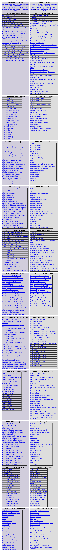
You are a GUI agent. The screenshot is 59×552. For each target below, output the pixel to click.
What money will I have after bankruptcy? (14, 33)
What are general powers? (9, 146)
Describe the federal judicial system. (12, 432)
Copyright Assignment (36, 345)
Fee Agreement (34, 426)
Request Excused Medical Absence (40, 296)
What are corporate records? (10, 170)
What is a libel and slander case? (11, 464)
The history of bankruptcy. (10, 15)
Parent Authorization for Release (39, 280)
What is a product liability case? (11, 460)
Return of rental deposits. (9, 393)
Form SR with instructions (38, 355)
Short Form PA (34, 353)
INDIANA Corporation (12, 142)
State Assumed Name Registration (40, 337)
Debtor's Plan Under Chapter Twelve (41, 75)
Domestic (12, 5)
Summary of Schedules (37, 43)
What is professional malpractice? (12, 452)
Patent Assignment (35, 323)
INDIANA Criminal (12, 187)
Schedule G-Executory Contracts (40, 49)
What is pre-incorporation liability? (12, 156)
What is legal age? (7, 100)
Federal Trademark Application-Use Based (42, 331)
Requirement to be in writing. (10, 381)
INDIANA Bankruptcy (12, 13)
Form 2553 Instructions (37, 170)
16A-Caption (34, 17)
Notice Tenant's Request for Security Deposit (43, 413)
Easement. (5, 517)
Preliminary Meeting (36, 156)
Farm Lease (33, 106)
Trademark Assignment (37, 339)
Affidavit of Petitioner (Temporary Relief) (42, 250)
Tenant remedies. (7, 401)
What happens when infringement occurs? (14, 368)
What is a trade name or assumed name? (13, 338)
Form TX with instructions (38, 347)
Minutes (32, 160)
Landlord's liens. (7, 407)
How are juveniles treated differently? (13, 209)
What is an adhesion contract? (11, 116)
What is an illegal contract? (10, 112)
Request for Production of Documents (41, 256)
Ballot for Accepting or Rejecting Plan (41, 83)
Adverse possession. (8, 515)
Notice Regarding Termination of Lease (41, 385)
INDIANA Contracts (12, 96)
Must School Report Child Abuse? (12, 300)
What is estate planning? (9, 491)
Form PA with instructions (38, 351)
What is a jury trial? (8, 428)
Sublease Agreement (36, 409)
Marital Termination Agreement (39, 262)
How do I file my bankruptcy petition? (13, 25)
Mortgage (33, 519)
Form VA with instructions (38, 357)
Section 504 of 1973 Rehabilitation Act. (13, 292)
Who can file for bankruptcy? (10, 19)
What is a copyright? (8, 350)
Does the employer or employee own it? (13, 328)
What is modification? (8, 126)
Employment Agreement (37, 108)
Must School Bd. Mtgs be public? (12, 298)
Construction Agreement (37, 120)
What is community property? (11, 503)
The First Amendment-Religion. (11, 294)
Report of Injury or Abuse (37, 290)
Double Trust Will (35, 505)
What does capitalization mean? (11, 158)
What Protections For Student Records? (13, 310)
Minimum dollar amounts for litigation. (13, 442)
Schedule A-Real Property (38, 41)
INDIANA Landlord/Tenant (12, 371)
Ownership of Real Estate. (9, 543)
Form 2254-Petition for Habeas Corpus (41, 213)
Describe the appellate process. (11, 225)
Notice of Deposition (36, 450)
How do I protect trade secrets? (11, 360)
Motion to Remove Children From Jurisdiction (43, 268)
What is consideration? (8, 106)
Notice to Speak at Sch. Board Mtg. (40, 306)
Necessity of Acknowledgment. (11, 513)
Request (32, 195)
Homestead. (5, 525)
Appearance (33, 191)
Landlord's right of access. (9, 373)
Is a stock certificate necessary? (11, 174)
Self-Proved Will (35, 487)
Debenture (33, 178)
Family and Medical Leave (38, 294)
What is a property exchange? (10, 176)
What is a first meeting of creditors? (12, 50)
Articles (32, 144)
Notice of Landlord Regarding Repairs (41, 399)
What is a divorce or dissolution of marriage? (15, 236)
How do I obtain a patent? (9, 334)
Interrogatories (34, 254)
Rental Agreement (35, 401)
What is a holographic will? (10, 493)
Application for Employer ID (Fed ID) (41, 164)
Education (18, 5)
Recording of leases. (8, 389)
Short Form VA (34, 359)
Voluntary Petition (35, 56)
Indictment (33, 189)
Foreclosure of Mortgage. (9, 537)
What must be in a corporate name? (12, 160)
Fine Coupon (34, 221)
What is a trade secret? (8, 358)
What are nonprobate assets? (10, 499)
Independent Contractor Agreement (40, 128)
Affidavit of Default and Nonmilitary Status (43, 264)
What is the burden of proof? (10, 446)
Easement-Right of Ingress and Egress (41, 523)
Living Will (33, 471)
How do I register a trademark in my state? (14, 348)
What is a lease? (7, 134)
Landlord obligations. (8, 379)
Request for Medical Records (38, 430)
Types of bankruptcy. (8, 21)
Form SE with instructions (38, 361)
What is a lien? (6, 130)
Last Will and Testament (37, 499)
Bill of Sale (33, 112)
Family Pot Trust (35, 473)
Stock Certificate (35, 172)
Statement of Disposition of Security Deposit (43, 407)
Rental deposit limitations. (9, 395)
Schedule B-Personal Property (39, 70)
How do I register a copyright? (11, 356)
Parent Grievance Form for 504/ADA (41, 288)
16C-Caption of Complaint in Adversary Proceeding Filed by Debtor (42, 22)
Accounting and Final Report (38, 491)
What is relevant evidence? (10, 450)
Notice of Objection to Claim (38, 93)
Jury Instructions (35, 456)
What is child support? (8, 256)
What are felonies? (7, 199)
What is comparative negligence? (11, 444)
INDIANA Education (12, 273)
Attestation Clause (35, 485)
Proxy (32, 162)
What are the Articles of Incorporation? (13, 164)
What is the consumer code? (10, 122)
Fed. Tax (51, 9)
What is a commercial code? (10, 120)
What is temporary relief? (9, 254)
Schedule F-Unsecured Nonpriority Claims (42, 31)
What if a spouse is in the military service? (14, 248)
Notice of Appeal (35, 87)
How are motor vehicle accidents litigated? (14, 436)
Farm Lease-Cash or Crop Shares (40, 515)
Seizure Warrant (35, 201)
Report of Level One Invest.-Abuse (40, 292)
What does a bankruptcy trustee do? (12, 48)
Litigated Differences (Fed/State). (12, 430)
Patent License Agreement (38, 325)
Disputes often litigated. (9, 426)
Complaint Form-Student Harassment (41, 284)
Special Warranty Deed (37, 535)
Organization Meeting (36, 158)
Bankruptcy (5, 4)
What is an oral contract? (9, 102)
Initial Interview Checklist (38, 424)
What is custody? (7, 260)
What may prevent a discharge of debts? (13, 58)
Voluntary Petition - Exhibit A (39, 58)
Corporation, (19, 4)
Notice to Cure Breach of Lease (39, 391)
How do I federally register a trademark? (14, 346)
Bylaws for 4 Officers (36, 148)
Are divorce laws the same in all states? (13, 240)
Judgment (33, 217)
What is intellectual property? (10, 319)
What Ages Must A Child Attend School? (14, 308)
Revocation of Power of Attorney (40, 545)
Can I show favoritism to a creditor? (12, 35)
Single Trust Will (35, 503)
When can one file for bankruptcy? (12, 23)
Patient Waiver (34, 428)
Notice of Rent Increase (37, 405)
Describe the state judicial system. (12, 440)
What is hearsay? (7, 448)
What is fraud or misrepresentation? (12, 456)
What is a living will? (8, 505)
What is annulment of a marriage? (12, 232)
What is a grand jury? (8, 195)
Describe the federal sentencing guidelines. (14, 215)
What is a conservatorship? (10, 477)
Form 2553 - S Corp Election (39, 168)
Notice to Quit (34, 393)
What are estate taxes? (8, 487)
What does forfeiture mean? (10, 221)
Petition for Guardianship (37, 489)
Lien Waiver (34, 124)
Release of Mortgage (36, 525)
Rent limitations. (7, 397)
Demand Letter (34, 434)
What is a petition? (7, 250)
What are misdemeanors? (9, 201)
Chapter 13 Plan (35, 29)
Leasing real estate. (7, 531)
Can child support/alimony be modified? (14, 270)
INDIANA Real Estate (12, 508)
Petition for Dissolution (37, 234)
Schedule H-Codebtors (37, 51)
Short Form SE (34, 363)
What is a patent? (7, 330)
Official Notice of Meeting (38, 154)
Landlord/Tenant (22, 7)
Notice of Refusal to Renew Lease (40, 395)
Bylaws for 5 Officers (36, 150)
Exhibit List (33, 462)
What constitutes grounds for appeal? (13, 223)
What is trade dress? (8, 340)
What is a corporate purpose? (10, 162)
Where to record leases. (9, 391)
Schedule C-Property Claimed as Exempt (42, 39)
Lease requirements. (8, 387)
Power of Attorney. (7, 539)
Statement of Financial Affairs (39, 15)
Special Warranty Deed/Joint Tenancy (41, 539)
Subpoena (33, 452)
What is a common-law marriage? (12, 234)
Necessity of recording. (9, 549)
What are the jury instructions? (11, 438)
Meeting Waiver (35, 152)
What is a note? (6, 138)
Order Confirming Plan (37, 85)
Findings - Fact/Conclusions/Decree (40, 266)
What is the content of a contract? (12, 104)
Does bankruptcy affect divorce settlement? (14, 41)
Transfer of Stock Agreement (38, 130)
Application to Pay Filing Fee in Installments (43, 45)
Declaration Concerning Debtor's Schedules (43, 35)
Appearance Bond (35, 225)
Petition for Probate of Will (38, 493)
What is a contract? (7, 98)
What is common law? (8, 434)
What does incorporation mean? (11, 150)
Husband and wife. (7, 527)
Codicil (32, 479)
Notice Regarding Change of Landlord (41, 377)
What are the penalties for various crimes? (14, 207)
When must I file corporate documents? (13, 168)
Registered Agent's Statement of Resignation (43, 166)
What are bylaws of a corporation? (12, 166)
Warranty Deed (34, 533)
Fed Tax (22, 9)
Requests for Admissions (37, 446)
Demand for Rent (35, 381)
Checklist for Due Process (38, 282)
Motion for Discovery (36, 205)
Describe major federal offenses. (11, 211)
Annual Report (34, 501)
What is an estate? (7, 469)
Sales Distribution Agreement (39, 114)
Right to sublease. (7, 399)
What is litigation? (7, 424)
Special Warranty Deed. (9, 523)
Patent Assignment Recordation (39, 327)
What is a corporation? (8, 144)
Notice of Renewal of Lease (38, 397)
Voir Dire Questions (36, 458)
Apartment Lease (35, 102)
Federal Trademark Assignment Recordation (43, 343)
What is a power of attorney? (10, 481)
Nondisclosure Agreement (38, 319)
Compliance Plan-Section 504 (39, 286)
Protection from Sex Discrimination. (12, 278)
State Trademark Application (38, 335)
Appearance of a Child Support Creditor (42, 37)
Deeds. (4, 519)
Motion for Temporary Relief (38, 246)
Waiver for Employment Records (40, 432)
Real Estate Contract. (8, 545)
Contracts (12, 4)
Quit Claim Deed (35, 541)
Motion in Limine (35, 207)
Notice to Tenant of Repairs (38, 411)
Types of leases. (6, 383)
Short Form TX (34, 349)
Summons (33, 232)
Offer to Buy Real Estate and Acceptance (42, 531)
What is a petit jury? (8, 197)
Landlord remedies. (7, 403)
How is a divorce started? (9, 244)
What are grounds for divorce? (11, 242)
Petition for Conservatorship (38, 495)
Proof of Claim (34, 77)
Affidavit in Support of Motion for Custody (43, 252)
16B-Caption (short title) (37, 19)
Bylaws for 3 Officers (36, 146)
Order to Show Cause (36, 244)
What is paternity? (7, 238)
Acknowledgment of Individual (39, 511)
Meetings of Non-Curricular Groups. (12, 288)
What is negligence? (8, 454)
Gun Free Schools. (7, 284)
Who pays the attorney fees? (10, 262)
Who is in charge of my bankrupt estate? (14, 46)
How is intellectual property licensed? (13, 366)
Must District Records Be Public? (12, 306)
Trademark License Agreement (39, 341)
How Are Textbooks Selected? (11, 312)
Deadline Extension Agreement (39, 122)
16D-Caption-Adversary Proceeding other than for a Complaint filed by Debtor (44, 26)
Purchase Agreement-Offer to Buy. (12, 541)
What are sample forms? (9, 184)
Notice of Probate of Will (37, 497)
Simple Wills (34, 469)
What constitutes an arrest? (10, 189)
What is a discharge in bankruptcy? (12, 56)
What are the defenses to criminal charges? (14, 205)
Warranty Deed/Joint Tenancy (39, 537)
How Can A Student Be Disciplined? (12, 302)
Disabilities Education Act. (10, 290)
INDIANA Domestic (12, 230)
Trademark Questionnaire (37, 329)
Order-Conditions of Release (38, 199)
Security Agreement (36, 126)
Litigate (4, 9)
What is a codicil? (7, 489)
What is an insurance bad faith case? (12, 462)
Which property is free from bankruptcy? (14, 31)
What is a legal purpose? (9, 118)
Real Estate (16, 9)
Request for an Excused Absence (39, 276)
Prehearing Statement (36, 258)
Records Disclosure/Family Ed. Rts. (40, 302)
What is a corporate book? (9, 182)
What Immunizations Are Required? (12, 304)
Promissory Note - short (37, 98)
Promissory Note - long (37, 100)
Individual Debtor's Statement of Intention (42, 33)
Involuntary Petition (36, 60)
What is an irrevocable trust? (10, 497)
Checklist (33, 180)
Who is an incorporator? (9, 152)
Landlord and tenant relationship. (11, 377)
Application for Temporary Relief (40, 248)
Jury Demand (34, 438)
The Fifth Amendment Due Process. (12, 280)
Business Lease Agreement (38, 110)
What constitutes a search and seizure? (13, 227)
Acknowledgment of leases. (10, 385)
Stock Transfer (34, 176)
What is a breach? (7, 132)
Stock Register (34, 174)
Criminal (25, 4)
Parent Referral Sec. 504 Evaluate (40, 304)
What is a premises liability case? (12, 458)
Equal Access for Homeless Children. (13, 286)
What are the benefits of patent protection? (14, 332)
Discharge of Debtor (36, 89)
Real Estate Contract (36, 529)
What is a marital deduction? (10, 501)
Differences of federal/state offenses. (12, 213)
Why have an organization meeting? (12, 172)
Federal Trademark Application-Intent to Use (43, 333)
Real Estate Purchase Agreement (39, 118)
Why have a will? (7, 473)
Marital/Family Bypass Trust (38, 477)
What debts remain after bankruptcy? (13, 60)
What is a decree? (7, 268)
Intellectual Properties (9, 7)
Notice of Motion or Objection (39, 91)
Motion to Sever (35, 197)
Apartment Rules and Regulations (40, 104)
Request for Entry (35, 403)
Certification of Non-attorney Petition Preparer (44, 47)
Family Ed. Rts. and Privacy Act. (11, 282)
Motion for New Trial (36, 219)
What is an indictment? (9, 193)
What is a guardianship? (9, 479)
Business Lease (34, 375)
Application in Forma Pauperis (39, 193)
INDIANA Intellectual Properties (12, 317)
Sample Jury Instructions (37, 215)
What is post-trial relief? (9, 219)
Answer (32, 236)
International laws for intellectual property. (14, 362)
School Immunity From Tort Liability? (13, 314)
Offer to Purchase (35, 116)
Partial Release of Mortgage (38, 527)
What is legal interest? (8, 128)
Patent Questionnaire (36, 321)
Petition (32, 436)
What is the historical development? (12, 148)
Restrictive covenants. (8, 547)
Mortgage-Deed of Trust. (9, 535)
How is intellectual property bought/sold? (14, 364)
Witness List (34, 464)
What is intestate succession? (10, 475)
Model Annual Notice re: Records (40, 298)
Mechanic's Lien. (7, 533)
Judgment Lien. (6, 529)
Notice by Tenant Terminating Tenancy (41, 415)
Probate (9, 9)
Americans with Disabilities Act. (11, 276)
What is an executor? (8, 483)
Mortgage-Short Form (36, 521)
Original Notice (34, 440)
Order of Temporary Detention (39, 227)
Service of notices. (7, 405)
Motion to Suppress (36, 203)
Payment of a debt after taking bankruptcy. (14, 54)
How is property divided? (9, 264)
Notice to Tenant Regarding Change (40, 379)
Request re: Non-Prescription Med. (40, 300)
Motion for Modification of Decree (40, 270)
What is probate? (7, 471)
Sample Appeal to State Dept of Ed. (40, 278)
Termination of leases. (8, 409)
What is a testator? (7, 495)
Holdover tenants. (7, 375)
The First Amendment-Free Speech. (12, 296)
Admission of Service (36, 238)
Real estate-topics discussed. (10, 511)
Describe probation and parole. (11, 217)
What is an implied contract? (10, 114)
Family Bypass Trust (36, 475)
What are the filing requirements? (12, 154)
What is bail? (6, 191)
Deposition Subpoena (36, 209)
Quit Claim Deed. (7, 521)
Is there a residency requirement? (11, 246)
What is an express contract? (10, 110)
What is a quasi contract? (9, 124)
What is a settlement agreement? (11, 266)
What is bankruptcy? (8, 17)
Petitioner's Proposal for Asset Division (41, 260)
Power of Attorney (35, 481)
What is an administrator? (9, 485)
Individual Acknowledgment (38, 373)
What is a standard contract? (10, 108)
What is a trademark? (8, 336)
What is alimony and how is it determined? (14, 258)
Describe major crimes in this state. (12, 203)
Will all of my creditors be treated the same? (15, 52)
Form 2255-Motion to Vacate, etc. (40, 211)
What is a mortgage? (8, 136)
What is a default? (7, 252)
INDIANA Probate (12, 467)
